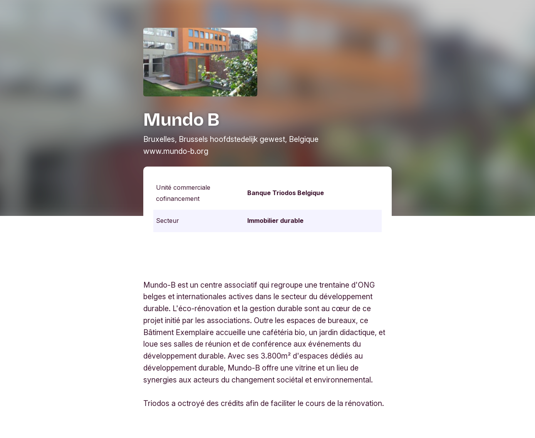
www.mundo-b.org (175, 151)
